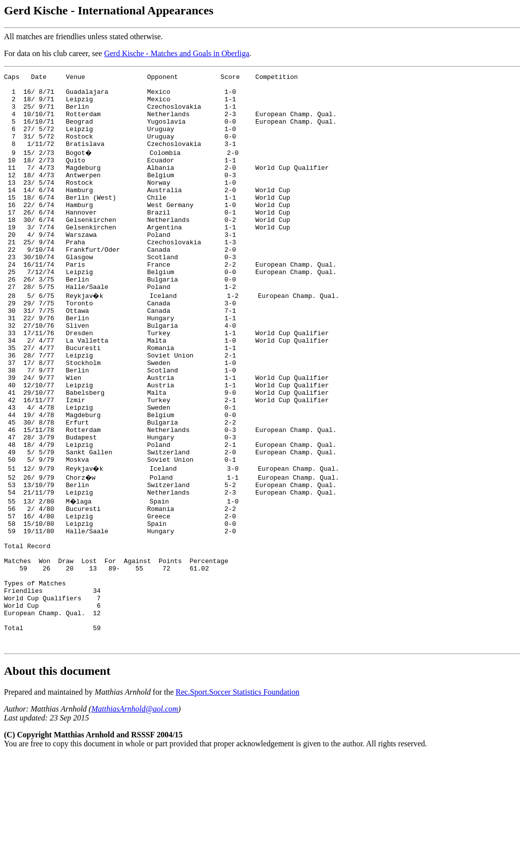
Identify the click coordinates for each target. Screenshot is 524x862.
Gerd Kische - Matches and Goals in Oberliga (176, 53)
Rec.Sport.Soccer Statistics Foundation (237, 797)
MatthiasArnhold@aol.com (134, 814)
